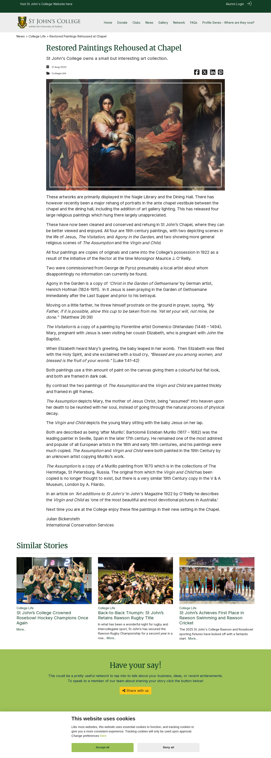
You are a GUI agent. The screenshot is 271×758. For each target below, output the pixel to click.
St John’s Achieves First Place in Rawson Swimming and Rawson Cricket (211, 613)
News (21, 31)
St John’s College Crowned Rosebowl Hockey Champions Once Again (52, 613)
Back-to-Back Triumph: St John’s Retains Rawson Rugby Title (131, 611)
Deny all (168, 747)
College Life (37, 31)
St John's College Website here (49, 4)
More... (21, 624)
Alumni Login (235, 4)
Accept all (102, 747)
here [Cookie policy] (103, 735)
